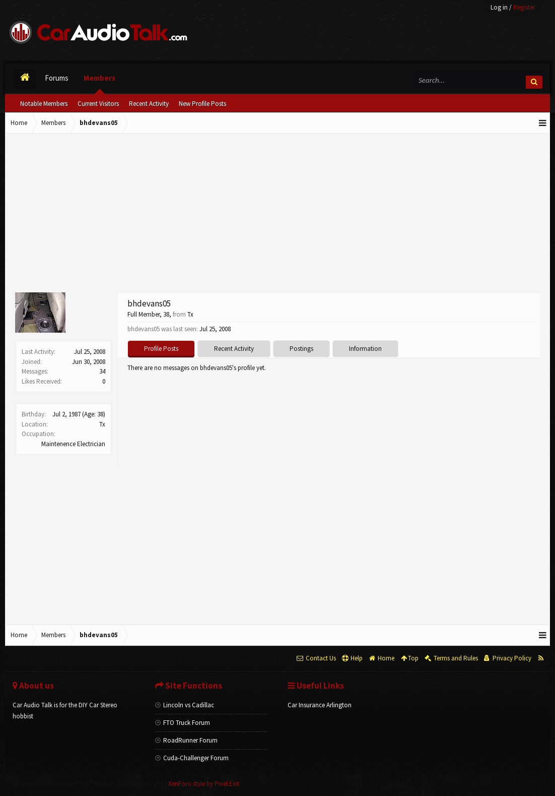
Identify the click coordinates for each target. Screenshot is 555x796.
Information (365, 348)
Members (99, 78)
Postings (301, 348)
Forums (56, 78)
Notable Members (43, 103)
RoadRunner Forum (186, 740)
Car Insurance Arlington (320, 705)
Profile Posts (161, 348)
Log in (499, 7)
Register (524, 7)
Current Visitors (98, 103)
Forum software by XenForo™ (88, 783)
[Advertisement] (277, 214)
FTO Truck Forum (182, 722)
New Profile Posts (202, 103)
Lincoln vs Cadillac (184, 705)
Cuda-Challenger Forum (192, 758)
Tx (102, 424)
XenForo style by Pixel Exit (203, 783)
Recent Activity (149, 103)
